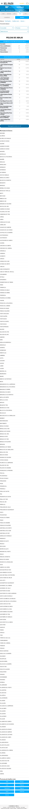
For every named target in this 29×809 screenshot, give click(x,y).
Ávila (7, 781)
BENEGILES (2, 185)
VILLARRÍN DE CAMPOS (5, 758)
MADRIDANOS (3, 373)
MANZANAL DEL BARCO (5, 392)
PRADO (1, 520)
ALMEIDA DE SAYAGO (4, 148)
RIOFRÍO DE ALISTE (4, 549)
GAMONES (2, 337)
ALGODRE (2, 143)
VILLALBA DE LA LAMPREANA (6, 705)
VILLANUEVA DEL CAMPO (5, 737)
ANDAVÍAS (2, 151)
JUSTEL (1, 358)
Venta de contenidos (11, 807)
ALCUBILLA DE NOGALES (5, 138)
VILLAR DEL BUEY (4, 747)
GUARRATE (2, 347)
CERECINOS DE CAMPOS (5, 245)
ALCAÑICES (2, 135)
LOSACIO (2, 363)
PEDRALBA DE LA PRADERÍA (6, 470)
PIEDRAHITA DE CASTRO (5, 496)
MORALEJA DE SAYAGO (5, 431)
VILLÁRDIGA (2, 752)
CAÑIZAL (2, 216)
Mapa (26, 10)
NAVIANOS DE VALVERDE (5, 457)
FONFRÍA (2, 300)
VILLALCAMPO (3, 708)
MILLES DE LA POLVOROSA (6, 410)
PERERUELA (2, 488)
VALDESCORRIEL (3, 661)
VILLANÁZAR (3, 726)
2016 (14, 13)
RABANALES (2, 538)
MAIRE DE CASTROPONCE (5, 379)
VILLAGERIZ (2, 700)
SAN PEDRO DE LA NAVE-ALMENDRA (8, 593)
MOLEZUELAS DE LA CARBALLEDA (7, 415)
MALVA (1, 381)
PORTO (1, 512)
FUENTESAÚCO (3, 318)
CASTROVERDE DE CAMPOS (6, 240)
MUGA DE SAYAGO (4, 454)
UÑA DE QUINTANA (4, 651)
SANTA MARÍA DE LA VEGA (6, 609)
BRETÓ (1, 193)
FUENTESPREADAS (4, 326)
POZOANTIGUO (3, 515)
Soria (7, 791)
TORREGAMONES (4, 640)
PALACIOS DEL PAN (4, 465)
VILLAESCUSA (3, 692)
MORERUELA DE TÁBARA (5, 447)
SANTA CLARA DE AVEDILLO (6, 596)
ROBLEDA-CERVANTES (5, 556)
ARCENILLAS (3, 154)
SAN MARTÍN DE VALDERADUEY (7, 583)
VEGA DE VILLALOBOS (5, 669)
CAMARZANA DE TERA (5, 214)
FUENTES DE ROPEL (4, 321)
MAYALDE (2, 402)
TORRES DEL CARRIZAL (5, 643)
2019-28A (9, 13)
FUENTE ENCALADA (4, 313)
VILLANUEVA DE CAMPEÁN (6, 732)
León (7, 785)
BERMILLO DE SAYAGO (5, 188)
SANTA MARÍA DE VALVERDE (6, 611)
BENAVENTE (2, 182)
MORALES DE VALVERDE (5, 441)
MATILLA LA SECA (4, 400)
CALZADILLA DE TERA (5, 211)
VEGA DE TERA (3, 666)
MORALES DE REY (4, 436)
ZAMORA (2, 773)
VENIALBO (2, 674)
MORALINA (2, 444)
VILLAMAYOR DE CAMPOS (5, 721)
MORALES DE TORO (4, 439)
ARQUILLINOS (3, 164)
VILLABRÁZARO (3, 684)
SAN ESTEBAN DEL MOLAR (6, 577)
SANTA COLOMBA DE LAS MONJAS (7, 598)
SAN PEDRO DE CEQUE (5, 590)
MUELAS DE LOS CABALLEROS (6, 449)
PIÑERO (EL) (2, 504)
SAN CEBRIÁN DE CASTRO (6, 572)
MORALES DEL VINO (4, 433)
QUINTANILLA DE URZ (5, 533)
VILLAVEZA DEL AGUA (5, 766)
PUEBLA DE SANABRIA (5, 522)
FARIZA (1, 284)
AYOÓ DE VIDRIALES (4, 175)
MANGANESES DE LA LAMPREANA (7, 384)
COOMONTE (2, 256)
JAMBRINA (2, 355)
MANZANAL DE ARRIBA (5, 389)
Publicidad (18, 807)
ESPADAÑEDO (3, 279)
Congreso (7, 17)
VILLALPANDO (3, 716)
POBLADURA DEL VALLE (5, 507)
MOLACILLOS (3, 413)
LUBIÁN (1, 366)
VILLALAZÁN (3, 703)
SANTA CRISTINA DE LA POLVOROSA (8, 601)
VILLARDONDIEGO (4, 755)
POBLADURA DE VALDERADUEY (7, 509)
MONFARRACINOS (4, 420)
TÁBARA (2, 630)
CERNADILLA (3, 250)
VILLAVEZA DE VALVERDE (5, 768)
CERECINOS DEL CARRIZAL (6, 248)
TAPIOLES (2, 632)
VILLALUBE (2, 718)
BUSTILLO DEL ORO (4, 206)
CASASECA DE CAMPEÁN (5, 227)
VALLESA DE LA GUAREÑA (5, 664)
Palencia (22, 785)
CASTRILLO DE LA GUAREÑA (6, 232)
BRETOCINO (2, 196)
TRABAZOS (2, 645)
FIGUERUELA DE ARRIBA (5, 298)
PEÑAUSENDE (3, 481)
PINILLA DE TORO (4, 499)
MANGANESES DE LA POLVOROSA (7, 386)
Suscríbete (22, 3)
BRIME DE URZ (3, 201)
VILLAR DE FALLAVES (4, 745)
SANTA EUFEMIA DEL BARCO (6, 606)
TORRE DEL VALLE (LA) (5, 637)
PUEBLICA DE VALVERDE (5, 525)
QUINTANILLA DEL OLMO (5, 530)
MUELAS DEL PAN (4, 452)
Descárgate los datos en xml (14, 126)
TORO (1, 635)
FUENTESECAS (3, 324)
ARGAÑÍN (2, 159)
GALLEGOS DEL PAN (4, 332)
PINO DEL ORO (3, 501)
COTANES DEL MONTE (5, 264)
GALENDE (2, 329)
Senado (22, 17)
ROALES (2, 554)
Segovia (22, 788)
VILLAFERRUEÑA (3, 698)
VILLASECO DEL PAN (4, 760)
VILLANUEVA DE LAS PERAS (6, 734)
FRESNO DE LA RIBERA (5, 305)
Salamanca (7, 788)
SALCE (1, 564)
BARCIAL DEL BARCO (4, 177)
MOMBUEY (2, 418)
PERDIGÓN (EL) (3, 486)
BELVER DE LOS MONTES (5, 180)
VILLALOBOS (3, 711)
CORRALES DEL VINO (4, 261)
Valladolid (22, 791)
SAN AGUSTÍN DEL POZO (5, 569)
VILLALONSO (3, 713)
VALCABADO (2, 656)
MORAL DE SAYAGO (4, 426)
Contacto (4, 807)
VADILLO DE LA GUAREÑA (5, 653)
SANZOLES (2, 627)
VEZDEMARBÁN (3, 677)
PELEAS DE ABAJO (4, 478)
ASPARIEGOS (3, 169)
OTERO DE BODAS (4, 460)
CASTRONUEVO (3, 237)
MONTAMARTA (3, 423)
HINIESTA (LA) (3, 352)
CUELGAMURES (3, 274)
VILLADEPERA (3, 690)
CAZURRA (2, 243)
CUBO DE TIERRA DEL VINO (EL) (7, 271)
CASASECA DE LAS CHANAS (6, 230)
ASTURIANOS (3, 172)
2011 (26, 13)
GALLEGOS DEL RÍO (4, 334)
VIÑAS (1, 771)
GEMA (1, 339)
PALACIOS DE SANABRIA (5, 467)
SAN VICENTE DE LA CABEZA (6, 622)
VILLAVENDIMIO (3, 763)
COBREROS (2, 253)
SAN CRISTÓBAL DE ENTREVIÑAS (7, 575)
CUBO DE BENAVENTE (5, 269)
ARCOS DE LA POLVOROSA (6, 156)
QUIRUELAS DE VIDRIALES (6, 535)
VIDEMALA (2, 682)
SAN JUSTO (2, 580)
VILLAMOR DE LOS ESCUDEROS (7, 724)
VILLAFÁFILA (3, 695)
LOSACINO (2, 360)
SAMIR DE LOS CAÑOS (5, 567)
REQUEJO (2, 543)
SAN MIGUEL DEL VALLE (5, 588)
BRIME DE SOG (3, 198)
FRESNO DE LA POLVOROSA (6, 303)
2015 (20, 13)
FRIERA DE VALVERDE (5, 311)
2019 (3, 13)
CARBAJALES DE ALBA (5, 222)
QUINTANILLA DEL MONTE (6, 528)
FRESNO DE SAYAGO (4, 308)
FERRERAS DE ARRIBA (5, 292)
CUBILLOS (2, 266)
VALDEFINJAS (3, 658)
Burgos (22, 781)
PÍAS (1, 494)
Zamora (7, 794)
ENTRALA (2, 277)
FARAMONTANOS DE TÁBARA (6, 282)
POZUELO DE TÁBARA (5, 517)
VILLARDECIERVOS (4, 742)
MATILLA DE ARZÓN (4, 397)
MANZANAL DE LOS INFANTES (6, 394)
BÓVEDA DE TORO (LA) (5, 190)
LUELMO (2, 368)
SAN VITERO (2, 624)
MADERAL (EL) (3, 371)
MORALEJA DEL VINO (4, 428)
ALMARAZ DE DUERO (4, 146)
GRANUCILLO (3, 345)
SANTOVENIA (3, 619)
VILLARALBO (3, 739)
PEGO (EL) (2, 473)
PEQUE (1, 483)
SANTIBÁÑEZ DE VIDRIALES (6, 617)
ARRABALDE (2, 167)
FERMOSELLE (3, 287)
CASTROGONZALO (4, 235)
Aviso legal (23, 807)
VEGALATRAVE (3, 671)
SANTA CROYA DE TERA (5, 603)
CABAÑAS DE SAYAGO (5, 209)
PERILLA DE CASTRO (4, 491)
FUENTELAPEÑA (3, 316)
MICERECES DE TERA (4, 407)
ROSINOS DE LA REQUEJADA (6, 562)
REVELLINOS (3, 546)
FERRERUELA (3, 295)
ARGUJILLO (2, 162)
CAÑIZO (1, 219)
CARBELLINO (3, 224)
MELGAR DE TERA (4, 405)
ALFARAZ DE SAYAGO (4, 141)
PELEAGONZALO (3, 475)
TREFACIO (2, 648)
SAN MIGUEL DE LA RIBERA (6, 585)
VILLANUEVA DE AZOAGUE (6, 729)
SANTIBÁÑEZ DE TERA (5, 614)
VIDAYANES (2, 679)
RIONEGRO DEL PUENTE (5, 551)
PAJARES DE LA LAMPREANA (6, 462)
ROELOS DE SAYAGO (4, 559)
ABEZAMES (2, 133)
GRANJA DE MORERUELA (5, 342)
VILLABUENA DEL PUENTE (6, 687)
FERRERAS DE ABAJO (5, 290)
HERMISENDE (3, 350)
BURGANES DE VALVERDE (5, 203)
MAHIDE (2, 376)
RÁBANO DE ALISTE (4, 541)
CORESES (2, 258)
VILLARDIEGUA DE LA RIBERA (6, 750)
